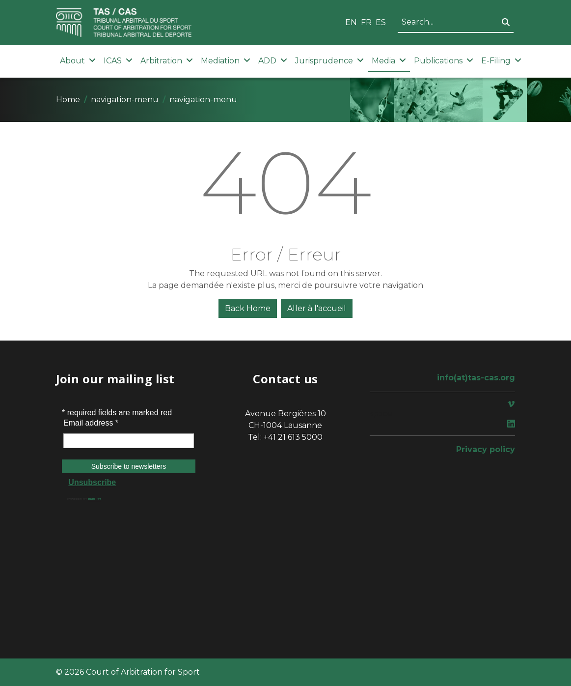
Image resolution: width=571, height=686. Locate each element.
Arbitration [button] (166, 60)
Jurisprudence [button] (329, 60)
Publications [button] (443, 60)
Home (68, 99)
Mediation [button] (225, 60)
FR (366, 22)
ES (381, 22)
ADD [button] (272, 60)
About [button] (78, 60)
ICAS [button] (118, 60)
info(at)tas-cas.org (476, 377)
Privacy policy (485, 449)
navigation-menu (125, 99)
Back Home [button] (248, 308)
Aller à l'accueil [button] (316, 308)
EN (351, 22)
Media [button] (389, 60)
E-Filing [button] (501, 60)
